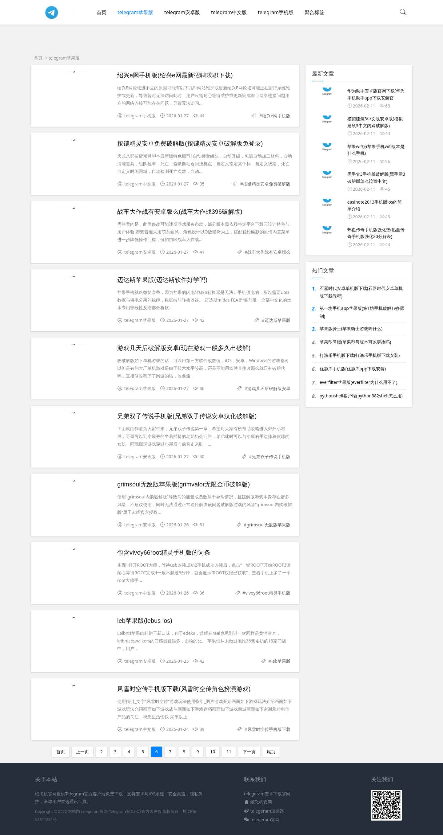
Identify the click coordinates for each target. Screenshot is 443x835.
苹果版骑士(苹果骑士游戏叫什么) (351, 328)
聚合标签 (314, 12)
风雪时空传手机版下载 (268, 729)
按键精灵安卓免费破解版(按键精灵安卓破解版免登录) (190, 143)
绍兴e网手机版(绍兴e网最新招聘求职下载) (175, 75)
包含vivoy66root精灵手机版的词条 (163, 552)
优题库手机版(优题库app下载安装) (353, 369)
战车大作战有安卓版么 (268, 252)
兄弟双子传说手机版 (271, 456)
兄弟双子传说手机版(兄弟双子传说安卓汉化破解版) (187, 416)
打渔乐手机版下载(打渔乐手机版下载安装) (360, 355)
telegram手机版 (275, 12)
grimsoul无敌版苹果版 (268, 525)
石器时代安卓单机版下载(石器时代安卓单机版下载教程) (361, 292)
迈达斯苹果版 (277, 320)
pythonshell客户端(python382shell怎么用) (361, 396)
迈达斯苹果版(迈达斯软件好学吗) (162, 279)
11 (228, 752)
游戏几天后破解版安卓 (268, 388)
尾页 (271, 752)
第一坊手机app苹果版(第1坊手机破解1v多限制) (362, 312)
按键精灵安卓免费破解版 (266, 184)
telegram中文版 (229, 12)
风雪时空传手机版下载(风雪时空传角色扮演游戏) (183, 688)
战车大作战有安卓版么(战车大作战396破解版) (179, 211)
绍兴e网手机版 (276, 116)
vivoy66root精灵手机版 (267, 593)
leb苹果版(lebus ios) (144, 620)
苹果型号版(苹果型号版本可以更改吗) (355, 342)
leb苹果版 (280, 661)
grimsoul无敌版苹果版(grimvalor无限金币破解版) (183, 484)
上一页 (82, 752)
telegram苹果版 (135, 12)
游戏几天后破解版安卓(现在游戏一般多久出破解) (183, 348)
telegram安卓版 (182, 12)
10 (212, 752)
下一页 (249, 752)
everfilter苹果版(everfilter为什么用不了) (358, 382)
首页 (101, 12)
